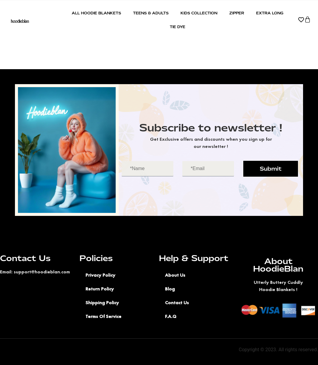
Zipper (236, 13)
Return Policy (99, 289)
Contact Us (177, 302)
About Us (175, 275)
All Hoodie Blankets (96, 13)
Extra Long (269, 13)
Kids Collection (199, 13)
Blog (170, 289)
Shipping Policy (102, 302)
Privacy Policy (100, 275)
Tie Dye (177, 27)
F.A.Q (170, 316)
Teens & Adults (151, 13)
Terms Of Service (103, 316)
